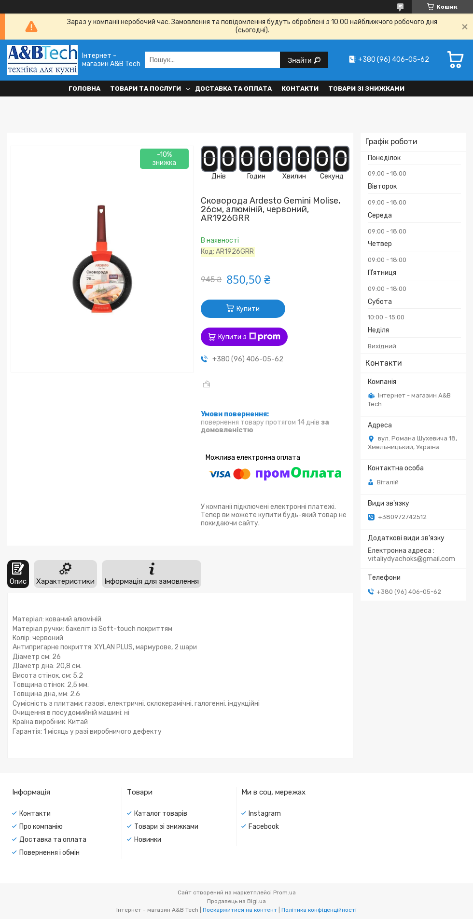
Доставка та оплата (233, 88)
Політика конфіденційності (319, 909)
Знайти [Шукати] (300, 60)
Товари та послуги (145, 88)
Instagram (265, 813)
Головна (84, 88)
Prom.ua (284, 892)
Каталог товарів (160, 813)
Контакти (300, 88)
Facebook (264, 827)
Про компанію (41, 827)
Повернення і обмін (49, 853)
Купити (248, 309)
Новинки (147, 840)
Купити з (249, 336)
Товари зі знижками (366, 88)
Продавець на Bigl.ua (236, 901)
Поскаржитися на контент (240, 909)
